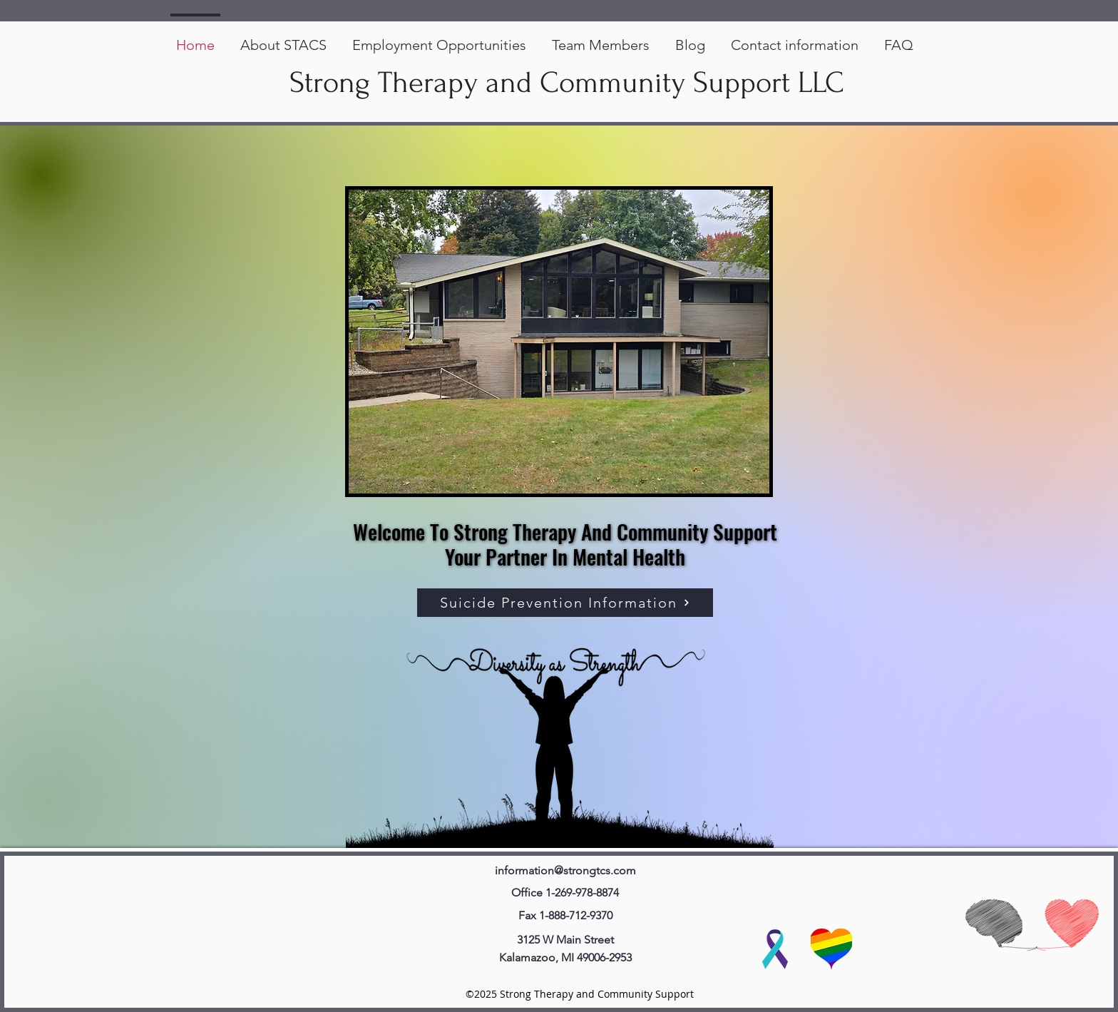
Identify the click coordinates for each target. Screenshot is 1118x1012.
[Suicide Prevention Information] (565, 602)
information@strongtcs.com (565, 870)
